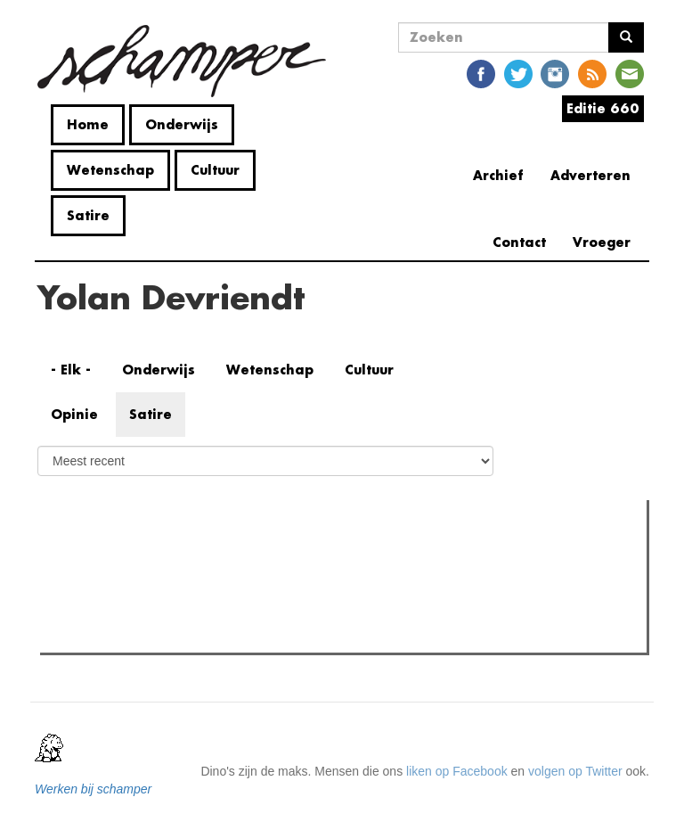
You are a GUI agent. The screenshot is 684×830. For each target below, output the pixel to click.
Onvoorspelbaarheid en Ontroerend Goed (190, 589)
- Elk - (71, 369)
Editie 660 (602, 108)
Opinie (74, 414)
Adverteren (590, 175)
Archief (498, 175)
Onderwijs (181, 124)
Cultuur (215, 169)
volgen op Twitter (575, 771)
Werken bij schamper (93, 789)
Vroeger (602, 242)
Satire (88, 215)
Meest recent (200, 553)
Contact (519, 242)
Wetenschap (110, 169)
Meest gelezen (96, 553)
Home (88, 124)
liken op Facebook (457, 771)
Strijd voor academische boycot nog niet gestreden (214, 634)
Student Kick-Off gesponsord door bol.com (192, 611)
